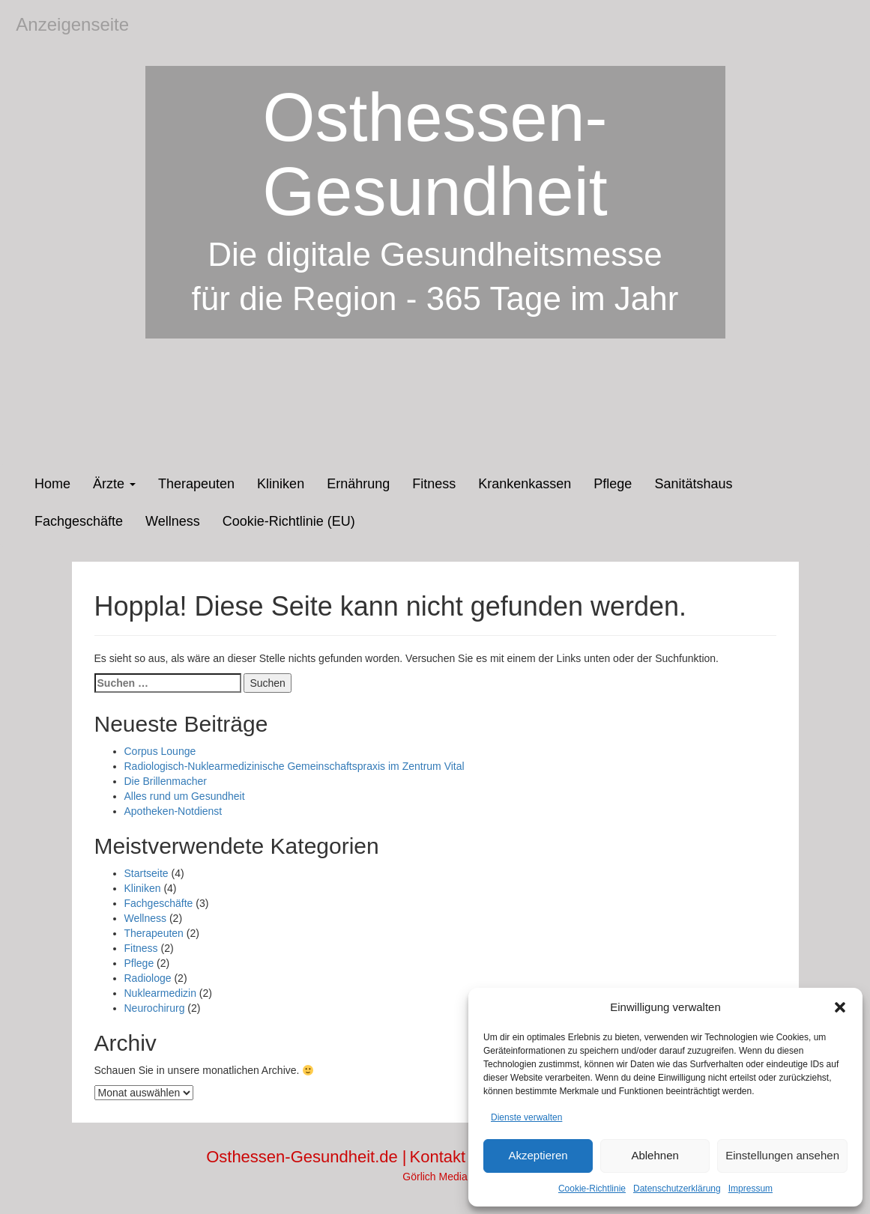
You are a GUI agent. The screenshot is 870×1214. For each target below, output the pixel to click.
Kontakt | (444, 1156)
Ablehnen (654, 1155)
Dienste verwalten (526, 1117)
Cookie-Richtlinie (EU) (289, 521)
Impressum (750, 1188)
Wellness (172, 521)
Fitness (434, 483)
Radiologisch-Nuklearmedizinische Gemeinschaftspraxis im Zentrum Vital (294, 766)
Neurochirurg (154, 1008)
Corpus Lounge (160, 751)
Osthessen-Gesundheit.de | (306, 1156)
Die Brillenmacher (165, 781)
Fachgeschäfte (78, 521)
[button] (840, 1007)
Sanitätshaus (693, 483)
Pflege (612, 483)
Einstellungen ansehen (782, 1155)
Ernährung (358, 483)
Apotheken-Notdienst (173, 811)
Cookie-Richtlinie (592, 1188)
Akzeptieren (537, 1155)
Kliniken (280, 483)
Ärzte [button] (114, 483)
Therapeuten (196, 483)
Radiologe (148, 978)
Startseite (146, 873)
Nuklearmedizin (160, 993)
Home (52, 483)
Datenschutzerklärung (677, 1188)
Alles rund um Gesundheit (184, 796)
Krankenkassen (524, 483)
